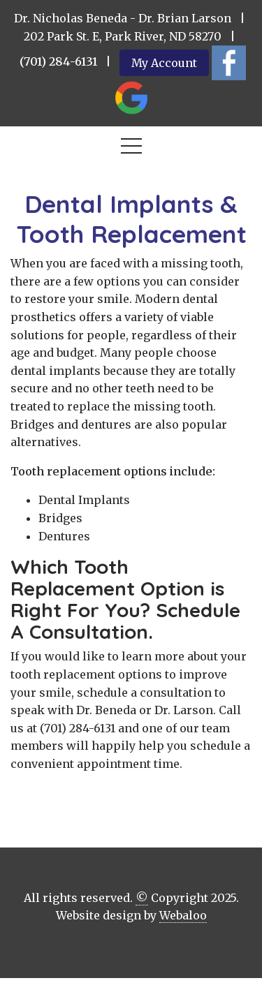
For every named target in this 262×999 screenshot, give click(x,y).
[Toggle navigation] (131, 149)
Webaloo (183, 915)
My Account (164, 63)
